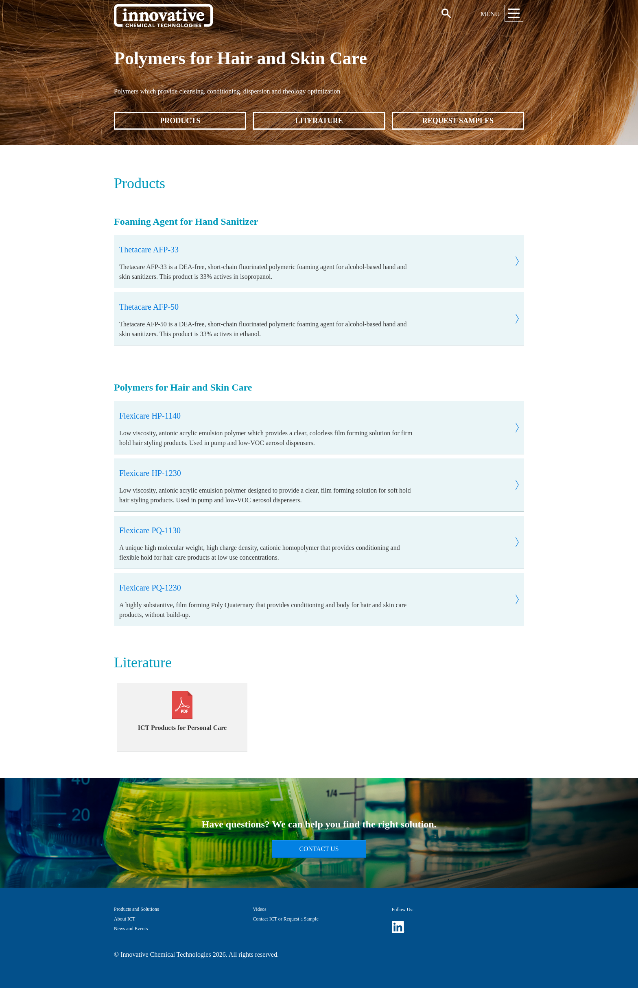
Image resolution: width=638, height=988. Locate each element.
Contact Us (319, 848)
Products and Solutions (136, 909)
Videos (259, 909)
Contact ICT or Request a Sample (285, 919)
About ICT (124, 919)
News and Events (131, 929)
